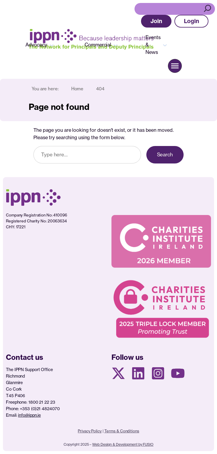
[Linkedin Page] (138, 373)
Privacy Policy (90, 431)
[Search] (208, 9)
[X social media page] (118, 373)
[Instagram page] (158, 373)
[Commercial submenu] (115, 44)
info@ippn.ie (29, 415)
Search (165, 155)
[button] (156, 21)
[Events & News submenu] (165, 44)
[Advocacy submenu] (51, 44)
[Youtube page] (178, 373)
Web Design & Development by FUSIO (122, 444)
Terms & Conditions (121, 431)
